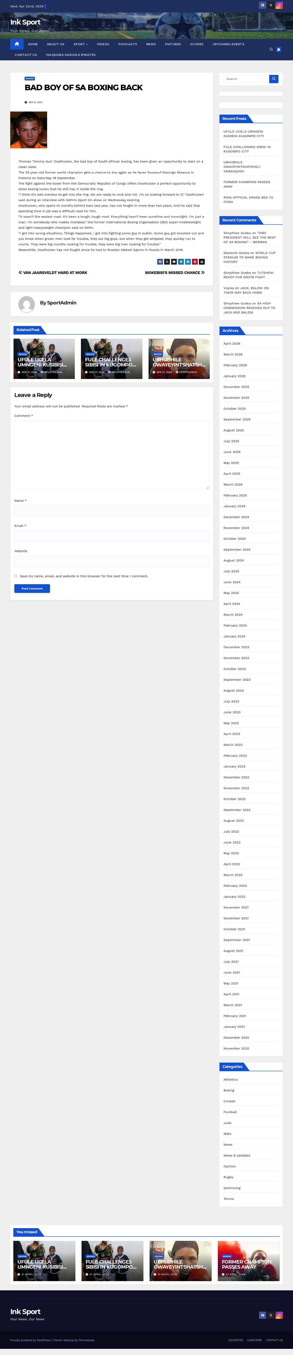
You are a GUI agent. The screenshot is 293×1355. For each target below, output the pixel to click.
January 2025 (234, 506)
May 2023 (231, 723)
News (228, 1144)
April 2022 (232, 864)
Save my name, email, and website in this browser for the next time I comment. (84, 576)
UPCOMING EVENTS (229, 44)
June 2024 (232, 582)
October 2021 (234, 929)
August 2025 (234, 430)
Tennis (229, 1199)
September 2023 (237, 680)
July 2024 (231, 571)
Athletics (231, 1079)
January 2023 (234, 766)
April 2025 (232, 474)
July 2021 (231, 962)
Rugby (228, 1177)
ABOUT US (56, 44)
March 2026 (233, 354)
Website (20, 551)
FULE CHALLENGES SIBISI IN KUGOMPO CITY (108, 365)
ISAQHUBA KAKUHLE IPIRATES (71, 55)
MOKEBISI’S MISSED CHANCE (175, 272)
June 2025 (232, 452)
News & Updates (237, 1155)
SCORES (197, 44)
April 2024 (232, 604)
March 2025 (233, 484)
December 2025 (236, 387)
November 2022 (236, 788)
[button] (271, 49)
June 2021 (232, 972)
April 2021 (232, 994)
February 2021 (235, 1016)
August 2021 (233, 951)
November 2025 (236, 398)
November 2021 (236, 918)
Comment (23, 416)
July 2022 (231, 831)
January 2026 (234, 376)
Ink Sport (25, 22)
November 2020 (236, 1048)
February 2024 (235, 625)
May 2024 (231, 593)
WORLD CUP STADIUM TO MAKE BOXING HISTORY (249, 257)
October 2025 (235, 408)
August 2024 (234, 560)
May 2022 (231, 853)
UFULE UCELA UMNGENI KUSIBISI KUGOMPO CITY (40, 365)
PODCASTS (127, 44)
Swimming (232, 1188)
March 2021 (233, 1005)
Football (230, 1112)
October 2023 (235, 669)
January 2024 (234, 636)
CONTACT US (26, 55)
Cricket (229, 1101)
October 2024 (235, 539)
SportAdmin (61, 303)
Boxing (30, 78)
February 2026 (235, 365)
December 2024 (236, 517)
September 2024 (237, 549)
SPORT (80, 44)
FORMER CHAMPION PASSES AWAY (246, 1264)
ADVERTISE (235, 1340)
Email (20, 526)
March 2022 (233, 875)
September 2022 (237, 810)
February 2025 (235, 495)
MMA (228, 1134)
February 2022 (235, 886)
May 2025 (231, 463)
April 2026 (232, 343)
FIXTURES (173, 44)
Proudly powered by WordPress (30, 1340)
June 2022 (232, 842)
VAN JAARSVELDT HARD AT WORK (52, 272)
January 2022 (234, 896)
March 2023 (233, 745)
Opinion (230, 1166)
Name (20, 501)
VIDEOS (103, 44)
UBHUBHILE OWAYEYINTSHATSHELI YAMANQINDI (179, 365)
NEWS (151, 44)
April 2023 (232, 734)
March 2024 (233, 615)
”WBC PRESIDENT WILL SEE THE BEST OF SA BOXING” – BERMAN (250, 237)
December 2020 (236, 1037)
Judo (228, 1123)
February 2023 (235, 756)
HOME (33, 44)
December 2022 (236, 777)
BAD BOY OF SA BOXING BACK (84, 87)
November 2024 (236, 528)
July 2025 (231, 441)
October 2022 (235, 799)
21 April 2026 (31, 1274)
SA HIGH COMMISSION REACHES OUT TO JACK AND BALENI (249, 307)
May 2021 (231, 983)
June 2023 (232, 712)
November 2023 (236, 658)
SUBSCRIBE (254, 1340)
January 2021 (234, 1027)
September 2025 (237, 419)
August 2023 (234, 690)
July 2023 (231, 701)
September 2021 (237, 940)
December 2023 (236, 647)
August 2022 (234, 821)
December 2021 (236, 907)
